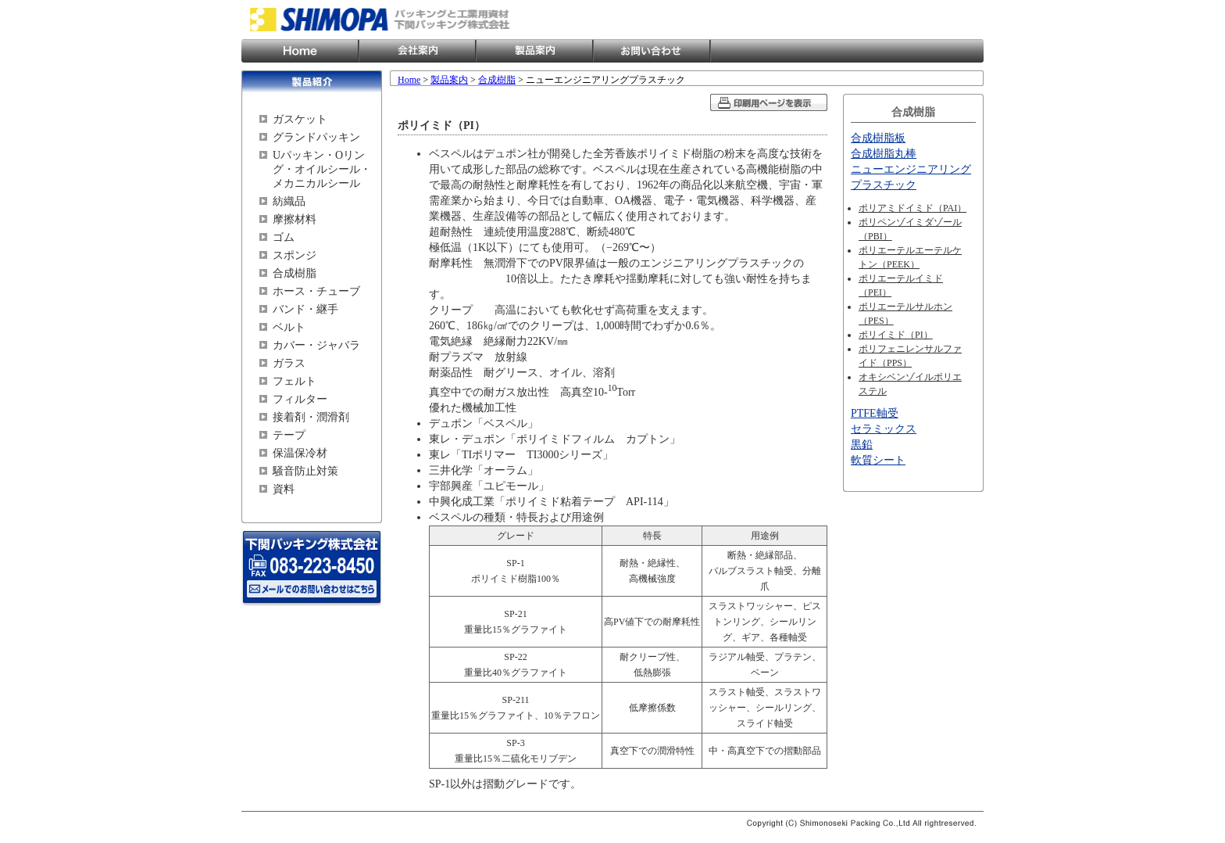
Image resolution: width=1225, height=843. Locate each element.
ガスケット (300, 119)
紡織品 (289, 201)
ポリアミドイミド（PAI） (912, 208)
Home (300, 51)
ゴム (284, 237)
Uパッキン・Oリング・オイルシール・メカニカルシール (322, 169)
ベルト (289, 327)
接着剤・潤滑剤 (311, 417)
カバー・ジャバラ (316, 345)
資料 (284, 489)
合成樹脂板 (878, 138)
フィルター (300, 399)
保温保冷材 (300, 453)
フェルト (294, 381)
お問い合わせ (651, 51)
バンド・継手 (305, 309)
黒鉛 (862, 444)
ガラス (289, 363)
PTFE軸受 (874, 413)
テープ (289, 435)
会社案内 (417, 51)
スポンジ (294, 255)
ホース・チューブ (316, 291)
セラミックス (883, 429)
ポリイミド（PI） (896, 334)
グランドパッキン (316, 137)
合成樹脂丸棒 (883, 154)
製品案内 (534, 51)
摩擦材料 (294, 219)
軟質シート (878, 460)
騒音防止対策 (305, 471)
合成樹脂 (294, 273)
